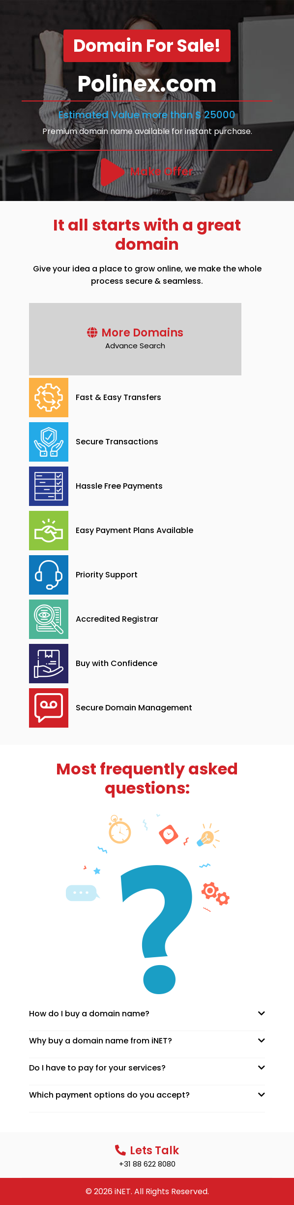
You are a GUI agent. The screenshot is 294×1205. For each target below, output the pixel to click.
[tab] (147, 1013)
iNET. (123, 1191)
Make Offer (161, 171)
